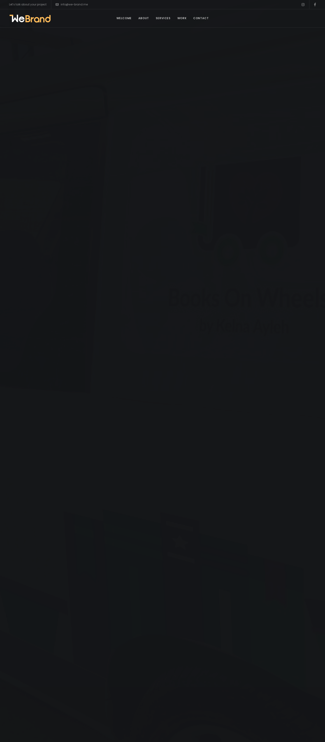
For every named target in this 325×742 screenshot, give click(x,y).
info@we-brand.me (72, 4)
